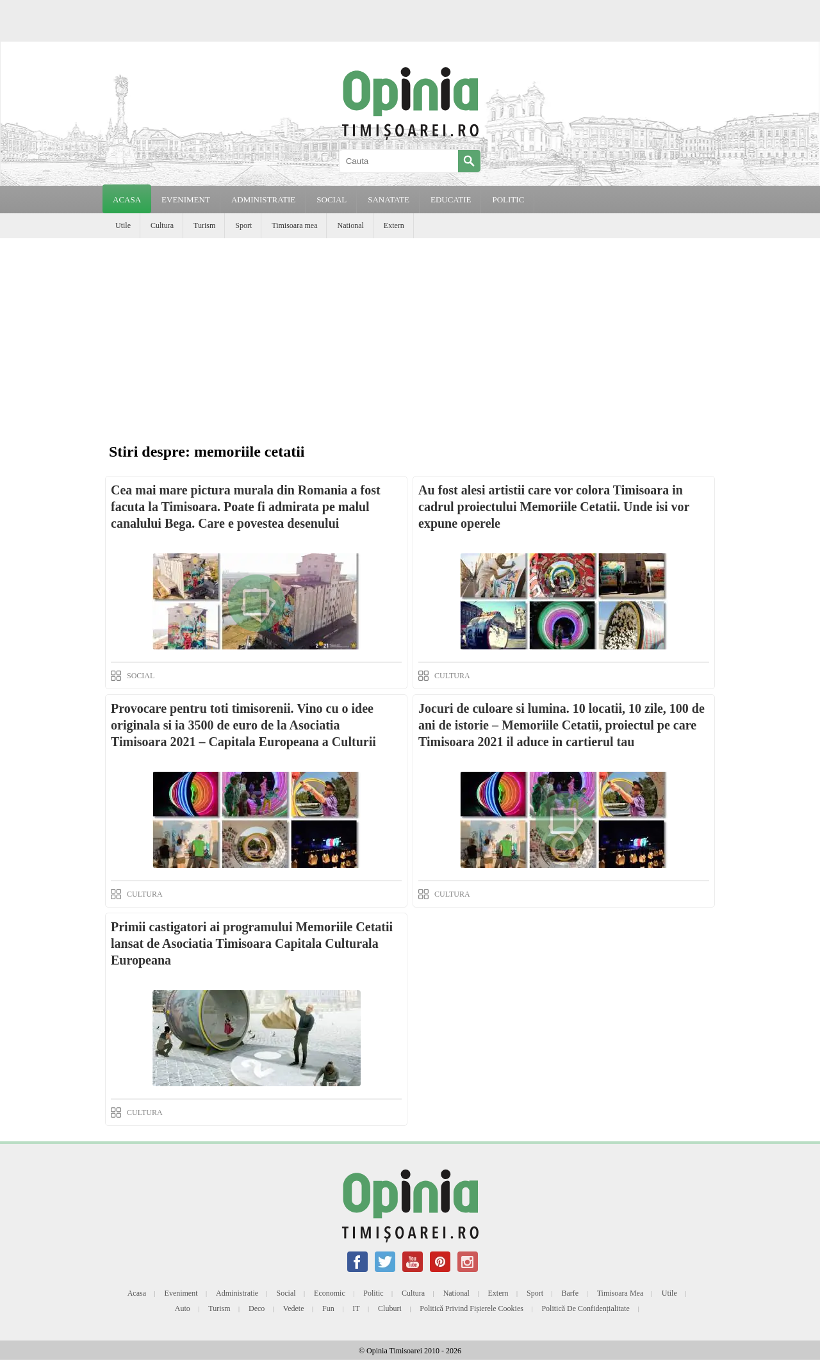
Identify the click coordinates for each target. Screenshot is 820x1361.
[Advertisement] (410, 334)
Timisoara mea (294, 225)
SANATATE (388, 199)
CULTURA (452, 675)
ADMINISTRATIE (263, 199)
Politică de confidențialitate (585, 1308)
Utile (123, 225)
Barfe (570, 1293)
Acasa (127, 199)
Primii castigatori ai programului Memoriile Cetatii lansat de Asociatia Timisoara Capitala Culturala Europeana (252, 943)
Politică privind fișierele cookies (471, 1308)
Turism (204, 225)
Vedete (293, 1308)
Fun (328, 1308)
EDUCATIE (451, 199)
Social (286, 1293)
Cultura (162, 225)
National (350, 225)
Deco (257, 1308)
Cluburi (390, 1308)
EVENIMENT (185, 199)
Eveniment (181, 1293)
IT (355, 1308)
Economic (329, 1293)
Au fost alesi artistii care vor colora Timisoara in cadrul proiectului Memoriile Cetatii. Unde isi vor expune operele (553, 506)
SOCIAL (331, 199)
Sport (243, 225)
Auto (182, 1308)
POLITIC (508, 199)
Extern (394, 225)
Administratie (237, 1293)
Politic (373, 1293)
